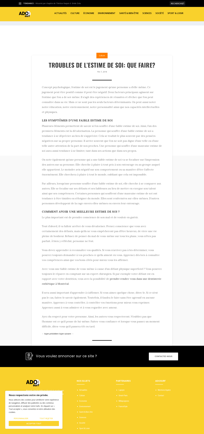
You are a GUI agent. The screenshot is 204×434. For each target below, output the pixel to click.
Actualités (60, 15)
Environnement (106, 15)
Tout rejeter (46, 418)
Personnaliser (21, 418)
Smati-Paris (123, 393)
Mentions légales (164, 387)
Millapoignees (124, 398)
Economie (83, 398)
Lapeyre (122, 387)
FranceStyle (123, 404)
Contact (161, 393)
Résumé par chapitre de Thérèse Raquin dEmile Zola (58, 3)
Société (159, 15)
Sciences (147, 15)
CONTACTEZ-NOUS (163, 354)
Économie (88, 15)
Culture (75, 15)
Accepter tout (33, 423)
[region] (33, 410)
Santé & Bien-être (129, 15)
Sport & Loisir (175, 15)
